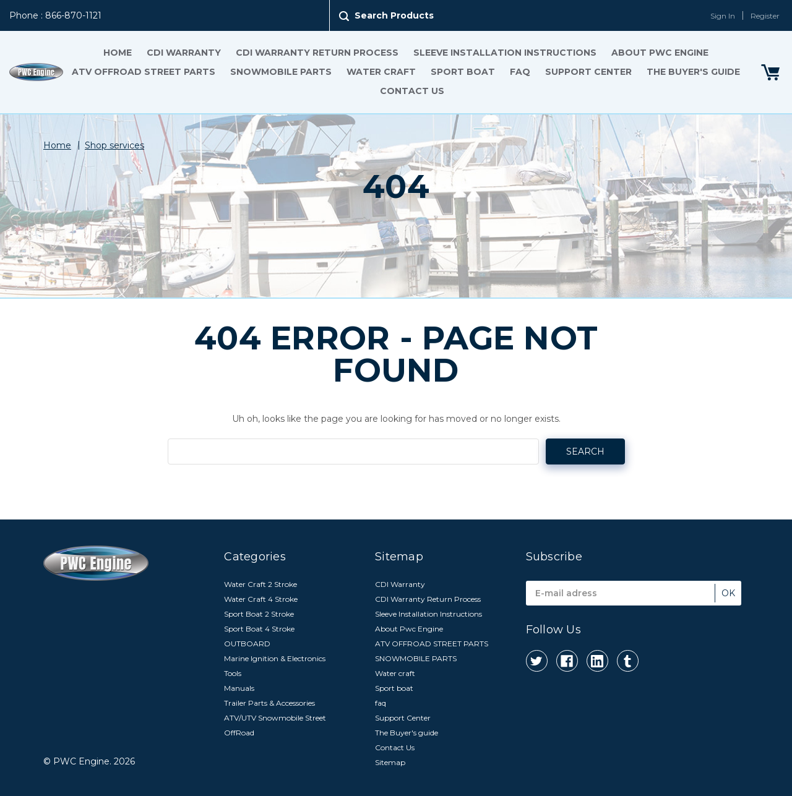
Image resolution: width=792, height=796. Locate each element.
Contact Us (412, 90)
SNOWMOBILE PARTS (281, 71)
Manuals (239, 688)
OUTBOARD (247, 643)
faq (520, 71)
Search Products (394, 15)
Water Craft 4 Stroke (261, 599)
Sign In (722, 15)
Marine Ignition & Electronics (274, 658)
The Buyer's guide (693, 71)
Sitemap (390, 762)
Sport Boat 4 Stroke (259, 628)
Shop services (114, 145)
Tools (232, 673)
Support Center (588, 71)
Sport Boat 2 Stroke (259, 613)
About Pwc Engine (659, 52)
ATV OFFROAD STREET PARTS (143, 71)
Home (117, 52)
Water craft (381, 71)
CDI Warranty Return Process (317, 52)
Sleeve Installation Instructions (504, 52)
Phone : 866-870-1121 (55, 15)
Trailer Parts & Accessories (269, 703)
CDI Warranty (184, 52)
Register (765, 15)
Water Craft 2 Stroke (260, 584)
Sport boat (463, 71)
